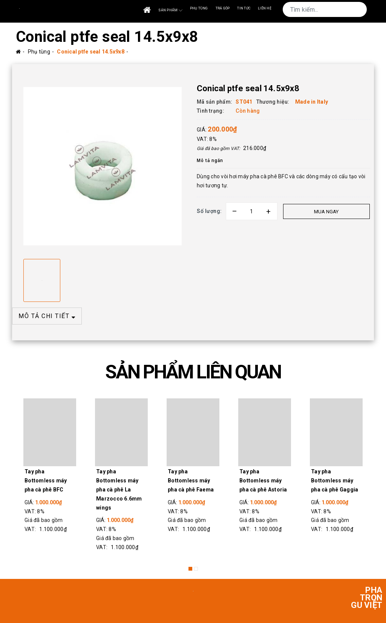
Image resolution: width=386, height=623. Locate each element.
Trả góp (223, 8)
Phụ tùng (199, 8)
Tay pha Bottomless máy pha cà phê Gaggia (334, 480)
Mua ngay (326, 211)
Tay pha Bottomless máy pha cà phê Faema (191, 480)
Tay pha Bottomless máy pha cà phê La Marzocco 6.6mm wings (119, 489)
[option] (102, 166)
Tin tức (243, 8)
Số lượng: (209, 211)
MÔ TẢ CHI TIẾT (46, 316)
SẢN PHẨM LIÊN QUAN (193, 372)
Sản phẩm (170, 10)
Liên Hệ (264, 8)
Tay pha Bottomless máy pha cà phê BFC (46, 480)
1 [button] (190, 569)
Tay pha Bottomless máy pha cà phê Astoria (263, 480)
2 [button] (196, 569)
